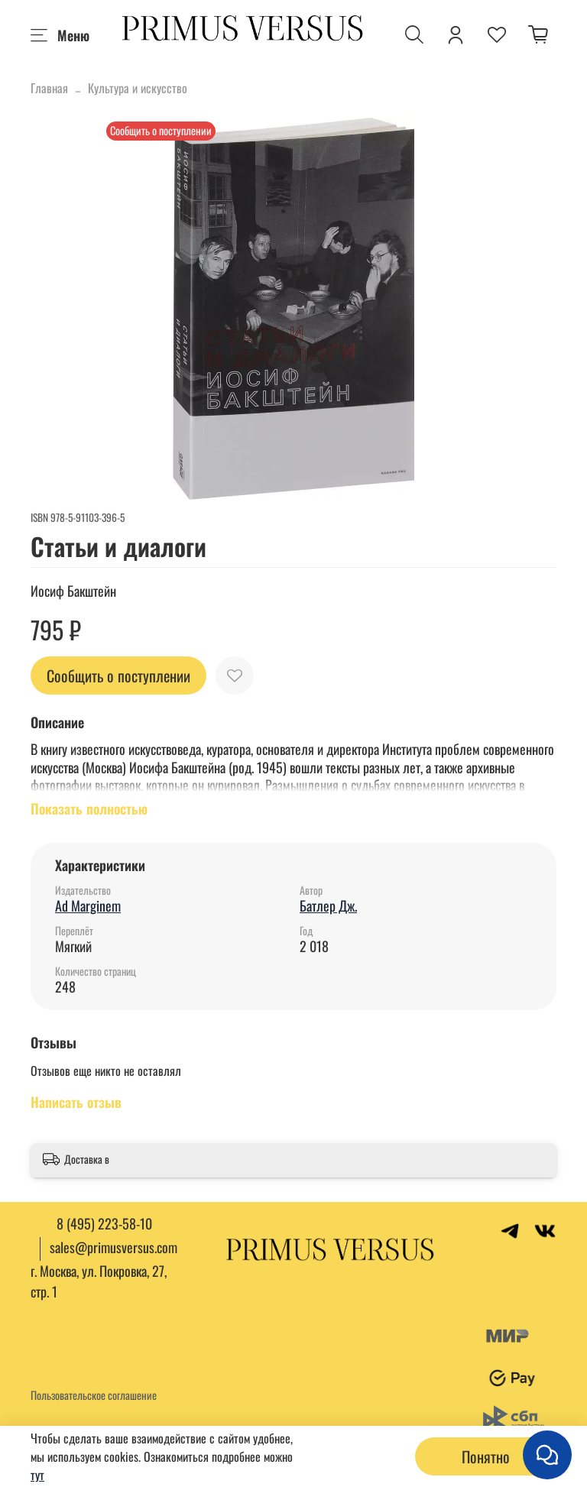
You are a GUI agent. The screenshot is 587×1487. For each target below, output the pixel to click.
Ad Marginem (88, 905)
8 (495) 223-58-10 (104, 1223)
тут (37, 1475)
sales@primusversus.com (113, 1247)
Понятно (486, 1456)
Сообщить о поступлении (118, 675)
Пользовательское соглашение (94, 1395)
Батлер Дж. (328, 905)
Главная (49, 88)
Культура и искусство (137, 88)
